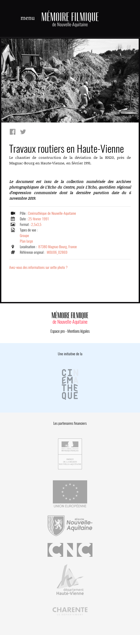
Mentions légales (78, 331)
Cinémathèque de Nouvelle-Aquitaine (52, 213)
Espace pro (57, 331)
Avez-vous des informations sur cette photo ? (38, 267)
